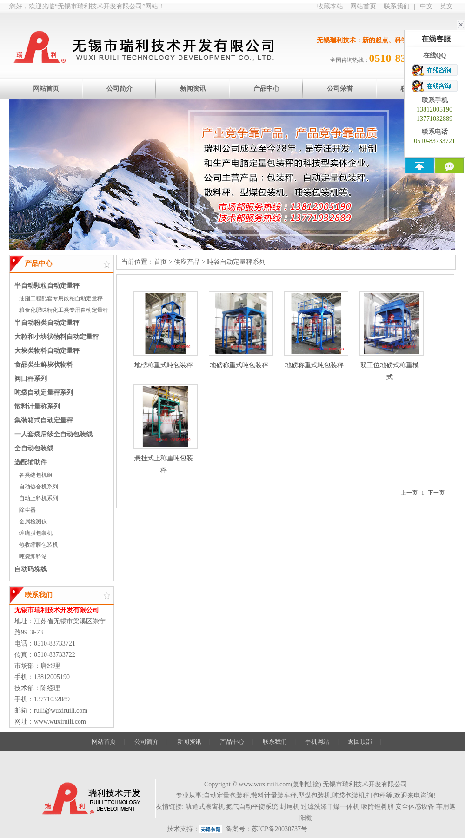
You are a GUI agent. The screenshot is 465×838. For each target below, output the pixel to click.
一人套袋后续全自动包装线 (53, 434)
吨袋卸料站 (33, 556)
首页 (160, 261)
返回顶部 (360, 741)
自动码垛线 (30, 569)
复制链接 (306, 784)
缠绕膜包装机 (36, 533)
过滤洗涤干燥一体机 (330, 806)
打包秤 (376, 795)
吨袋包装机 (348, 795)
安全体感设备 (414, 806)
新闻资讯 (189, 741)
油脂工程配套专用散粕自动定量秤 (61, 298)
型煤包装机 (314, 795)
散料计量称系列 (37, 406)
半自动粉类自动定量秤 (47, 322)
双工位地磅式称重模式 (389, 336)
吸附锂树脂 (377, 806)
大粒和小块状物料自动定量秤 (56, 336)
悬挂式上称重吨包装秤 (163, 429)
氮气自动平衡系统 (252, 806)
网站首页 (363, 6)
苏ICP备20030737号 (279, 828)
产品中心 (232, 741)
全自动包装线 (33, 448)
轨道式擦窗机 (205, 806)
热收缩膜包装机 (38, 544)
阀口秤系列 (30, 378)
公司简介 (146, 741)
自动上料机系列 (38, 498)
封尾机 (289, 806)
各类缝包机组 (36, 475)
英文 (446, 6)
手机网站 (317, 741)
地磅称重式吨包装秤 (163, 330)
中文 (426, 6)
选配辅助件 (30, 462)
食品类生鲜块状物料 (43, 364)
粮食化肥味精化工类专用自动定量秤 (63, 310)
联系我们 (397, 6)
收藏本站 (330, 6)
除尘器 (27, 510)
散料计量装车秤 (274, 795)
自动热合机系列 (38, 486)
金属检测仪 (33, 521)
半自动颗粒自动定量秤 (47, 285)
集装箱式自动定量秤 (43, 420)
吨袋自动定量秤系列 (43, 392)
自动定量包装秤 (226, 795)
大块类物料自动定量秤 (47, 350)
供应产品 (187, 261)
